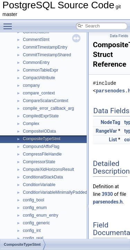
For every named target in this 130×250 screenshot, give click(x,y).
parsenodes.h (108, 202)
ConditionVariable (39, 184)
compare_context (39, 93)
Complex (31, 123)
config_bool (33, 200)
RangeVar (106, 131)
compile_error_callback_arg (48, 108)
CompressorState (39, 161)
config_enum (35, 207)
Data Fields (119, 36)
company (31, 85)
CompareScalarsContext (45, 100)
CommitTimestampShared (47, 54)
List (113, 139)
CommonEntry (36, 62)
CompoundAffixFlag (41, 146)
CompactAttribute (39, 77)
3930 (107, 194)
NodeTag (110, 122)
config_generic (36, 222)
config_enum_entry (40, 215)
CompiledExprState (41, 116)
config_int (32, 230)
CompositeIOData (39, 131)
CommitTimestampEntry (45, 47)
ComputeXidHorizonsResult (48, 169)
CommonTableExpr (40, 70)
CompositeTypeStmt (41, 138)
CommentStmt (36, 39)
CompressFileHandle (42, 154)
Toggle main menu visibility (9, 23)
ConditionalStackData (43, 177)
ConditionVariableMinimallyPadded (55, 192)
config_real (33, 238)
